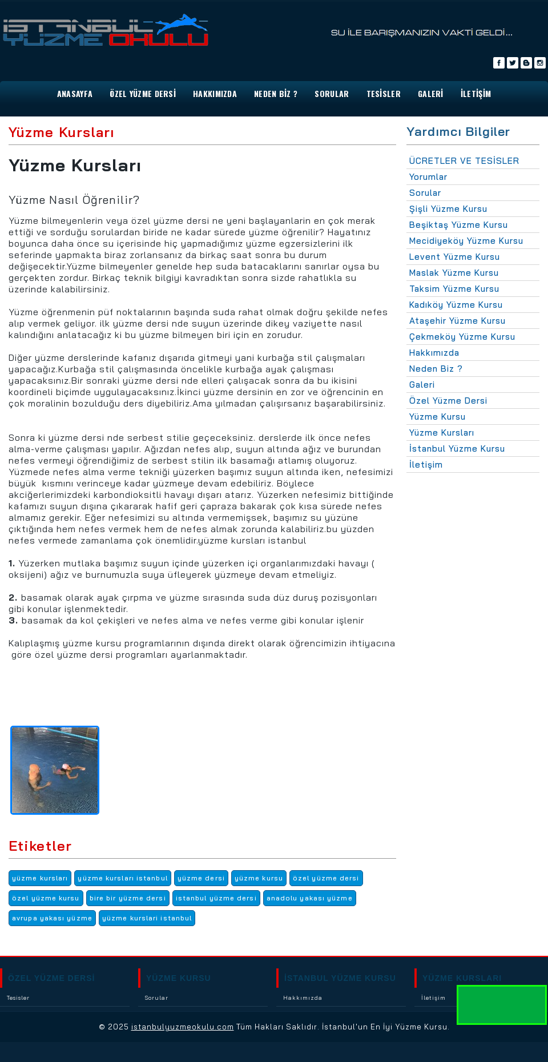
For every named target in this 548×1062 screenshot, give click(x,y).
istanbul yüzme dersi (216, 898)
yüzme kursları (40, 878)
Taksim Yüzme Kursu (454, 288)
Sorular (425, 192)
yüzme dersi (201, 878)
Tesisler (18, 997)
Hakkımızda (434, 352)
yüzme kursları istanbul (122, 878)
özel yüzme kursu (46, 898)
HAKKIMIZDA (215, 93)
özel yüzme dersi (326, 878)
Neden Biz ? (436, 368)
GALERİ (431, 93)
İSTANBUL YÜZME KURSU (340, 978)
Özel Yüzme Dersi (143, 93)
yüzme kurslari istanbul (147, 918)
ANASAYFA (74, 93)
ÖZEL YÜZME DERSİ (51, 978)
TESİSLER (383, 93)
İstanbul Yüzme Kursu (457, 448)
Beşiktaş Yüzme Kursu (458, 224)
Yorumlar (428, 176)
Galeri (422, 384)
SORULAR (332, 93)
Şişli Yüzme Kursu (448, 208)
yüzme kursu (259, 878)
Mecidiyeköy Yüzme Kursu (466, 240)
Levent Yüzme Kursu (454, 256)
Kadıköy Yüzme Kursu (456, 304)
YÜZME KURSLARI (462, 978)
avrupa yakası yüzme (52, 918)
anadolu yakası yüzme (310, 898)
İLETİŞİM (476, 93)
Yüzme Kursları (441, 432)
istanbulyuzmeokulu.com (182, 1026)
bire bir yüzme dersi (128, 898)
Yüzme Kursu (437, 416)
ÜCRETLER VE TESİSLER (464, 160)
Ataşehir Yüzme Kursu (457, 320)
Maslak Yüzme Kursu (454, 272)
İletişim (426, 464)
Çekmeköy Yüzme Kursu (462, 336)
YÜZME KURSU (178, 978)
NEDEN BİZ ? (275, 93)
